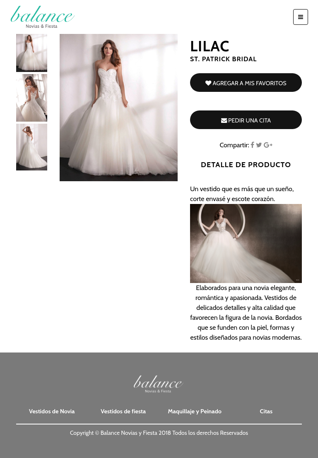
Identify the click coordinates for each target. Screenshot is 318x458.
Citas (266, 411)
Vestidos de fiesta (123, 411)
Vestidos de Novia (52, 411)
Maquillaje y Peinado (195, 411)
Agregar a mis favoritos (245, 83)
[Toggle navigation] (300, 17)
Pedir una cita (246, 120)
